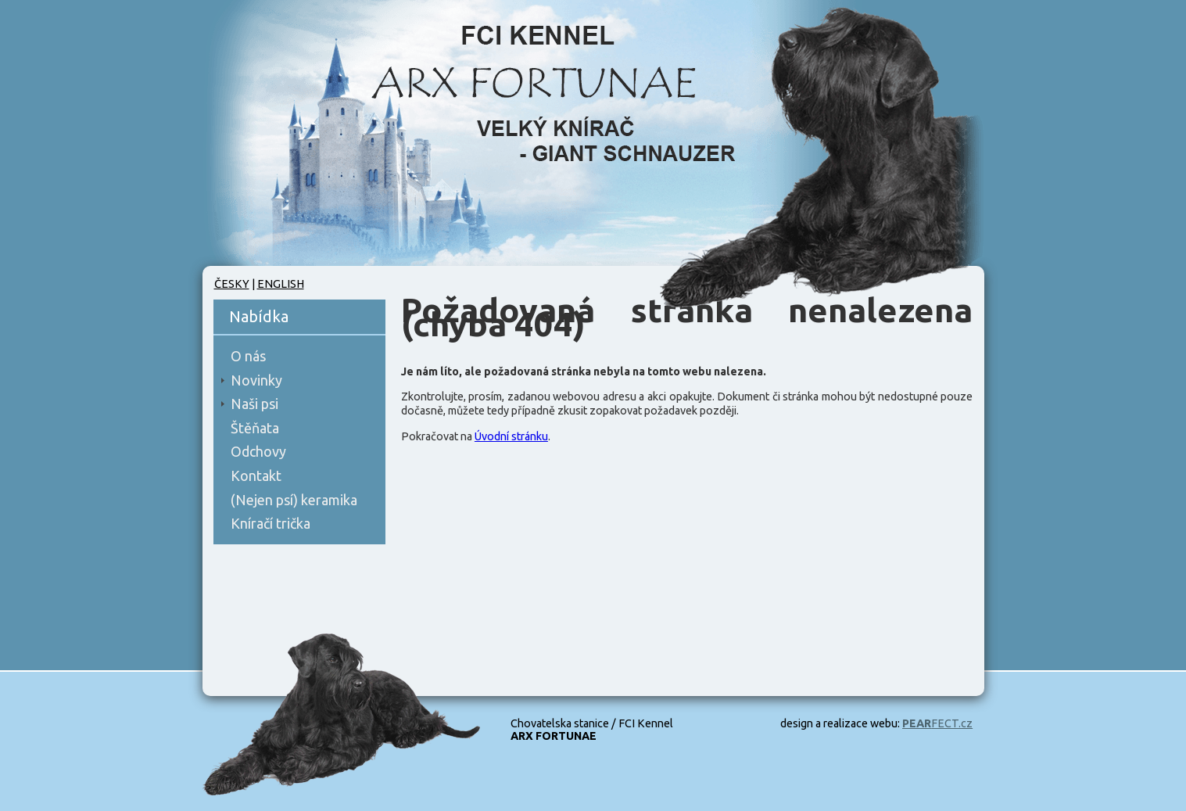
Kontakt (256, 475)
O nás (248, 356)
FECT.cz (937, 723)
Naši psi (254, 403)
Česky (231, 284)
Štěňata (255, 428)
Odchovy (258, 451)
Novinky (256, 380)
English (280, 284)
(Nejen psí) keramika (294, 500)
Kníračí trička (270, 523)
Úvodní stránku (511, 436)
